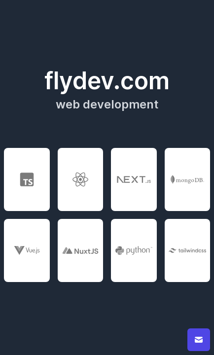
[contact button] (198, 339)
